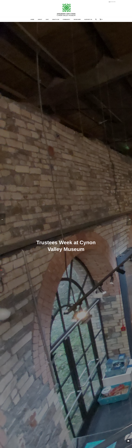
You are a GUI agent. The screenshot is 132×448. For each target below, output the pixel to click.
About (40, 19)
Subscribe (112, 1)
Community (66, 19)
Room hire (77, 19)
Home (32, 19)
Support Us (88, 19)
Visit (47, 19)
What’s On (55, 19)
